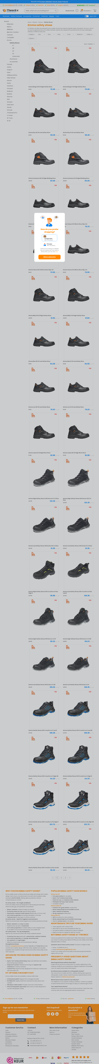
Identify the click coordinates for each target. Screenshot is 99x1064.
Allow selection (49, 257)
